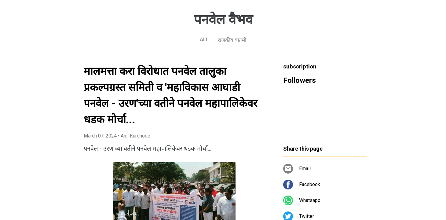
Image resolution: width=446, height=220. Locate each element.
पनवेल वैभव (223, 20)
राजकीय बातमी (232, 40)
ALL (204, 39)
